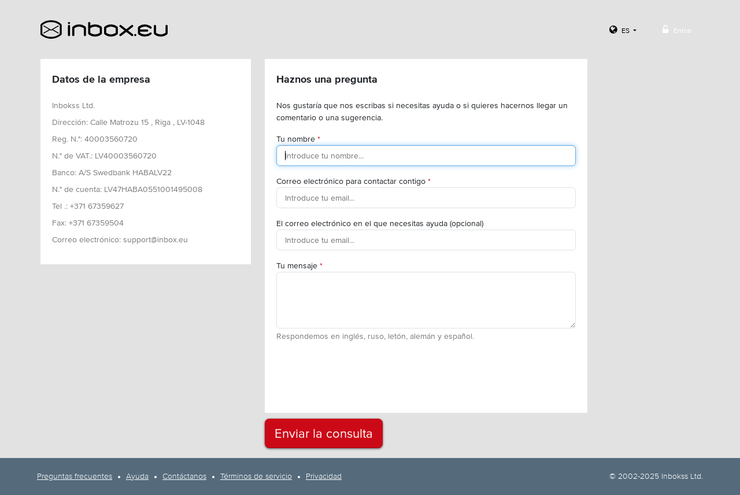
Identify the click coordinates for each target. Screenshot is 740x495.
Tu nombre (298, 138)
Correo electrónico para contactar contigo (353, 181)
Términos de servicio (256, 476)
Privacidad (324, 476)
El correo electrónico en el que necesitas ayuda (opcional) (379, 223)
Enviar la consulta (324, 433)
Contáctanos (184, 476)
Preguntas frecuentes (74, 476)
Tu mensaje (299, 265)
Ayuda (137, 476)
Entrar (675, 29)
